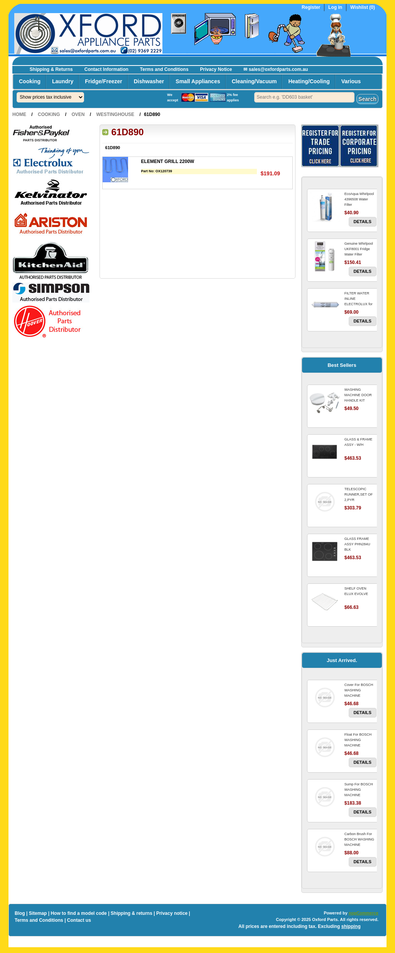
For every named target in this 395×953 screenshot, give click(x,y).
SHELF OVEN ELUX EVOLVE (356, 591)
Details (362, 221)
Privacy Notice (216, 69)
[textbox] (304, 97)
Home (19, 114)
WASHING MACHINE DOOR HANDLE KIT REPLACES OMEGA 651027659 (360, 400)
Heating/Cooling (308, 81)
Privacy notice (171, 913)
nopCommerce (363, 913)
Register (311, 7)
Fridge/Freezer (103, 81)
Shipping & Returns (51, 69)
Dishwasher (149, 81)
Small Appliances (198, 81)
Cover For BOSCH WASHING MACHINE (358, 690)
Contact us (79, 920)
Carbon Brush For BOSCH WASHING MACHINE (359, 839)
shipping (351, 926)
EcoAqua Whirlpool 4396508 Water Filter (359, 199)
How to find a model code (78, 913)
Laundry (62, 81)
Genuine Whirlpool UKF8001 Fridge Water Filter (358, 249)
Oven (77, 114)
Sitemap (38, 913)
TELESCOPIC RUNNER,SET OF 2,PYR (358, 494)
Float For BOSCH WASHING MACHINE (358, 740)
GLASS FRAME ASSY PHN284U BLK (357, 544)
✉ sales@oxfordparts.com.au (275, 69)
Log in (335, 7)
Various (351, 81)
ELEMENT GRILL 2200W (167, 161)
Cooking (30, 81)
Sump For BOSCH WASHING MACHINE (358, 789)
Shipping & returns (131, 913)
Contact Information (106, 69)
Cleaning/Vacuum (254, 81)
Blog (20, 913)
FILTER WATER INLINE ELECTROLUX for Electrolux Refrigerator (358, 304)
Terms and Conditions (164, 69)
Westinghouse (115, 114)
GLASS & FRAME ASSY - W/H (358, 442)
